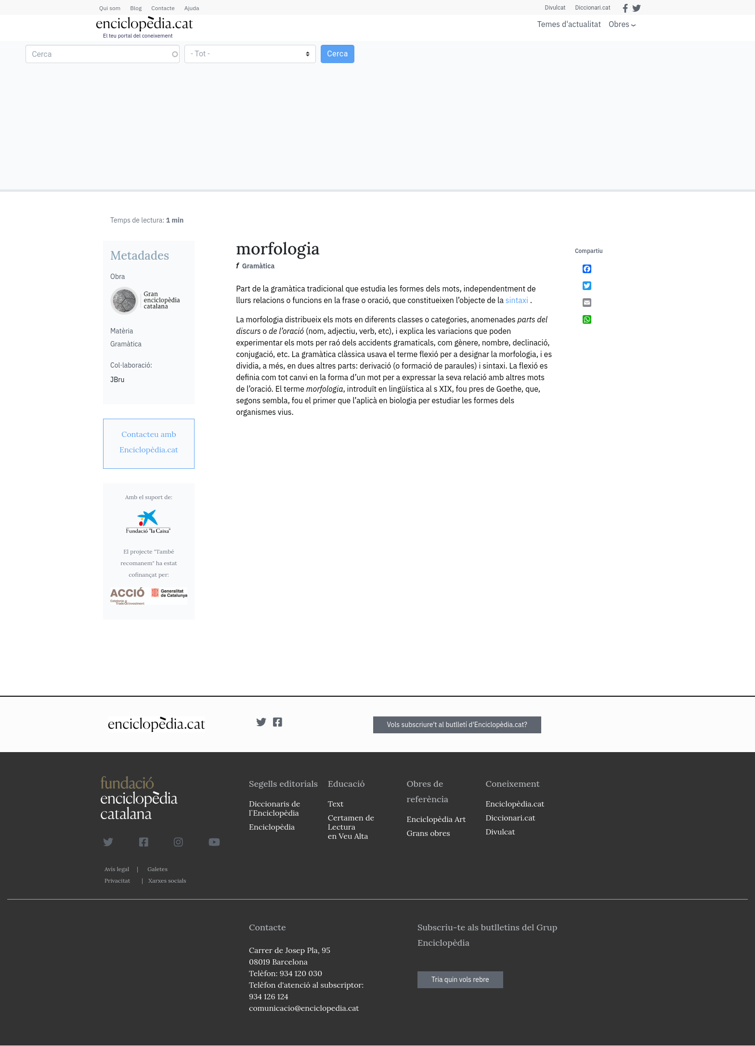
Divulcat (555, 7)
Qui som (109, 8)
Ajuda (191, 8)
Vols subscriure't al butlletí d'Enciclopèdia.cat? (457, 724)
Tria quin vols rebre (460, 979)
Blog (136, 8)
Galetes (157, 869)
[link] (149, 441)
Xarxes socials (167, 880)
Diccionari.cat (592, 7)
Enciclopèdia (272, 827)
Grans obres (428, 833)
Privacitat (117, 880)
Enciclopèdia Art (436, 819)
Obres (619, 23)
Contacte (162, 8)
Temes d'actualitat (569, 24)
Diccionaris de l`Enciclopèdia (274, 808)
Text (336, 803)
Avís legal (116, 869)
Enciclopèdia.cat (514, 803)
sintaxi (517, 300)
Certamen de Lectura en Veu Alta (351, 827)
